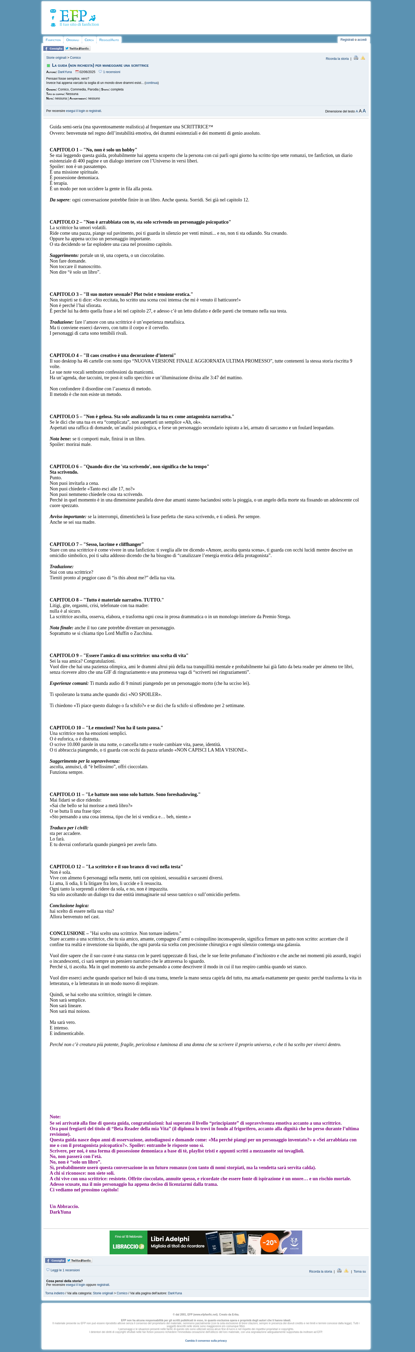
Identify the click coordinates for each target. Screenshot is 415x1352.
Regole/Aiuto (109, 40)
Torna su (360, 1271)
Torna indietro (55, 1293)
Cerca (89, 40)
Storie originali (56, 58)
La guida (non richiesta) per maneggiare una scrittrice (100, 65)
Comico (75, 58)
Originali (72, 40)
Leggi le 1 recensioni (63, 1270)
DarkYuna (65, 72)
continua (151, 83)
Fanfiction (53, 40)
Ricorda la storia (337, 59)
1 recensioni (109, 72)
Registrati (347, 40)
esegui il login (75, 111)
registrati (95, 111)
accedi (362, 40)
